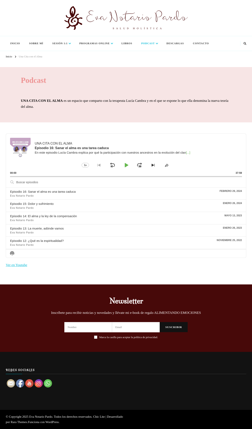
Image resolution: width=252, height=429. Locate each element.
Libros (126, 43)
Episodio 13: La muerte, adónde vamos (37, 228)
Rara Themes (19, 422)
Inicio (15, 43)
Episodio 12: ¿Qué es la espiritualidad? (37, 240)
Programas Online (94, 43)
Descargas (175, 43)
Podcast (148, 43)
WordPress (52, 422)
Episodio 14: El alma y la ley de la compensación (43, 216)
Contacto (201, 43)
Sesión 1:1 (60, 43)
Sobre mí (36, 43)
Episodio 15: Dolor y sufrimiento (32, 203)
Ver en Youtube (16, 265)
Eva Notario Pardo (40, 416)
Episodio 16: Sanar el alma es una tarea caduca (43, 191)
